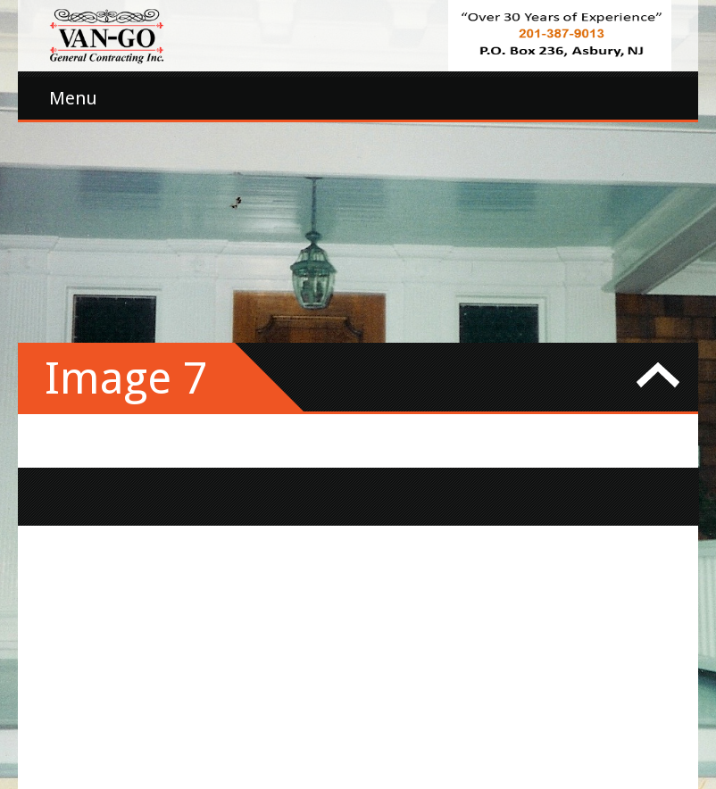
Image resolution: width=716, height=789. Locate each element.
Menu (73, 98)
